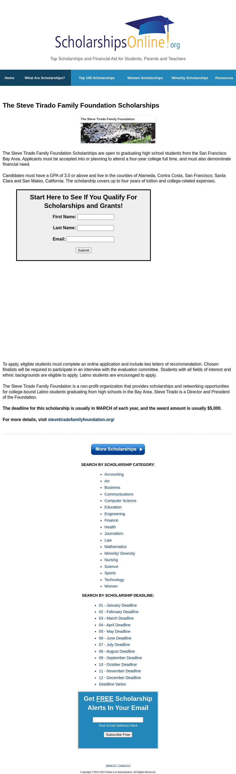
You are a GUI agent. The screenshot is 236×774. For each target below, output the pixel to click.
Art (107, 481)
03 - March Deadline (116, 618)
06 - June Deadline (115, 638)
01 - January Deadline (118, 605)
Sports (110, 573)
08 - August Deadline (117, 651)
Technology (114, 580)
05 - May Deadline (114, 631)
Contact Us (124, 765)
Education (113, 507)
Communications (119, 494)
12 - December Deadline (120, 678)
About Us (111, 765)
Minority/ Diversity (120, 553)
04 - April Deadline (115, 625)
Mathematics (116, 547)
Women (111, 586)
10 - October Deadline (118, 664)
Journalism (114, 533)
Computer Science (120, 501)
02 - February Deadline (118, 612)
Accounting (114, 474)
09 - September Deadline (120, 658)
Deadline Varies (112, 684)
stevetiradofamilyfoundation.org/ (81, 419)
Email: (59, 239)
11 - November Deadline (120, 671)
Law (108, 540)
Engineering (115, 514)
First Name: (64, 216)
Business (112, 487)
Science (111, 566)
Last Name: (64, 227)
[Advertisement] (83, 312)
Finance (111, 520)
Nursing (111, 560)
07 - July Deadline (114, 644)
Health (110, 527)
